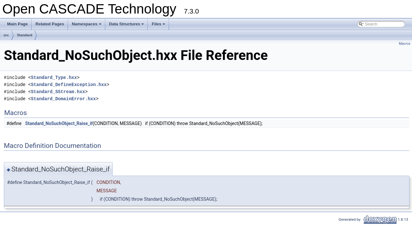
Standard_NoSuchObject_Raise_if (58, 123)
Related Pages (49, 24)
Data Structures (127, 26)
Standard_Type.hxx (54, 77)
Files (159, 26)
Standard (25, 35)
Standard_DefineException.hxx (69, 85)
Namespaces (87, 26)
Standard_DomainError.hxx (63, 99)
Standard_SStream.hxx (58, 92)
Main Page (17, 24)
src (6, 35)
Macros (404, 44)
